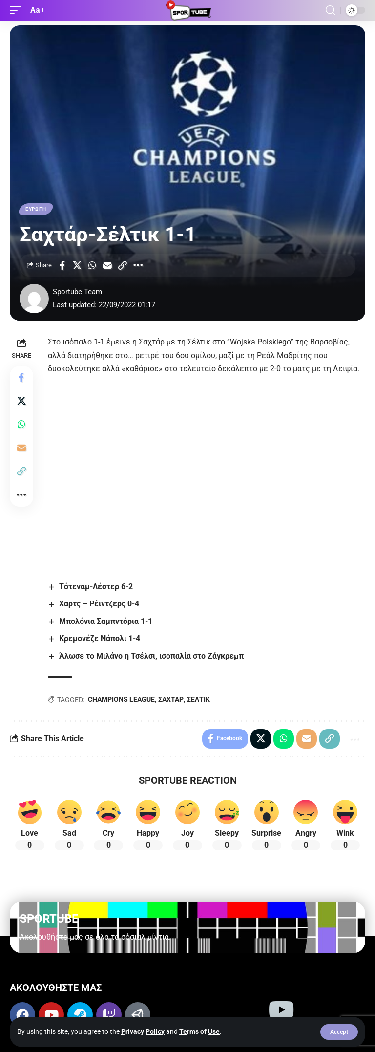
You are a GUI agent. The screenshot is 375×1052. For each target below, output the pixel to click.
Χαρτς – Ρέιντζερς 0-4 (99, 604)
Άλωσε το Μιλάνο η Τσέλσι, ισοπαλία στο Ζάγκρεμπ (151, 656)
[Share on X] (77, 265)
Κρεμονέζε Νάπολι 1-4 (99, 638)
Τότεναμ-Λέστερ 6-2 (96, 586)
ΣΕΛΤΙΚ (198, 699)
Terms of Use (199, 1031)
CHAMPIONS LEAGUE (121, 699)
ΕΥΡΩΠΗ (35, 209)
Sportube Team (77, 291)
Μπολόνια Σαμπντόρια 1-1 (105, 621)
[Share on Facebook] (62, 265)
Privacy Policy (143, 1031)
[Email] (107, 265)
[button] (339, 1032)
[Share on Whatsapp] (92, 265)
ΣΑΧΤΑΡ (171, 699)
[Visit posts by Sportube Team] (34, 298)
